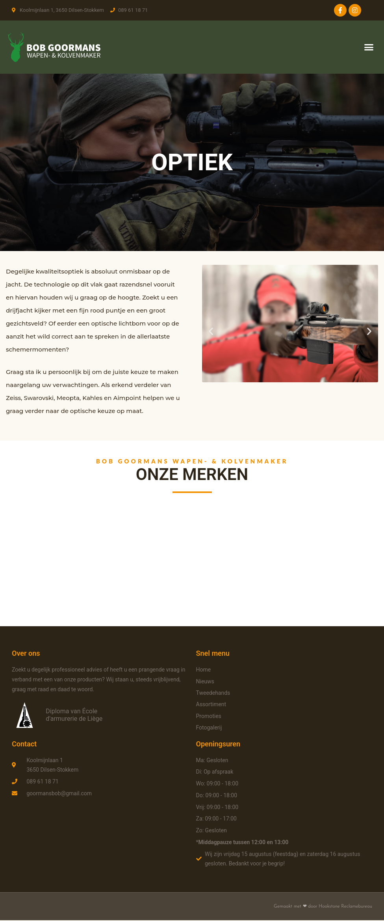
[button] (369, 47)
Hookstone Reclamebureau (345, 907)
